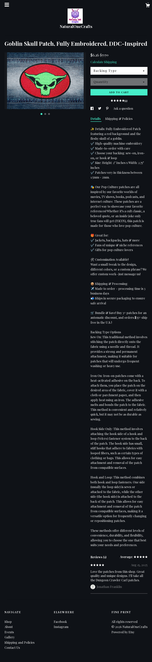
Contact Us (12, 648)
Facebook (60, 622)
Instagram (61, 627)
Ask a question (123, 108)
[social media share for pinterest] (108, 108)
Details (95, 119)
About (9, 627)
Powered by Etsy (122, 632)
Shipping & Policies (119, 119)
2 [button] (45, 114)
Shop (8, 622)
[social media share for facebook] (92, 108)
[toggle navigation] (7, 5)
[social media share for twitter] (100, 108)
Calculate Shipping (103, 62)
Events (9, 632)
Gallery (10, 637)
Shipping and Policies (19, 642)
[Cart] (148, 6)
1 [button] (41, 114)
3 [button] (49, 114)
